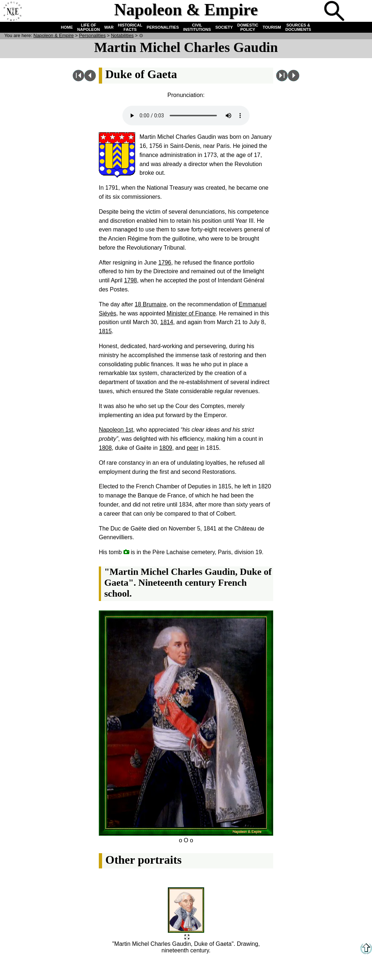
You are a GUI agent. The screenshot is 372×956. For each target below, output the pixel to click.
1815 (105, 331)
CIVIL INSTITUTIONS (197, 27)
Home (12, 12)
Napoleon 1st (116, 430)
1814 (166, 322)
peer (192, 448)
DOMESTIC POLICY (247, 27)
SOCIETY (224, 27)
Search (335, 12)
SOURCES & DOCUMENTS (298, 27)
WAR (109, 27)
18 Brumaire (150, 304)
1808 (105, 448)
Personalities (92, 35)
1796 (164, 262)
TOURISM (272, 27)
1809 (165, 448)
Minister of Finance (191, 313)
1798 (130, 280)
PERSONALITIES (163, 27)
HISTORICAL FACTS (130, 27)
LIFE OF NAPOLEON (88, 27)
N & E (53, 35)
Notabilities (122, 35)
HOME (67, 27)
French (359, 12)
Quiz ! (311, 12)
